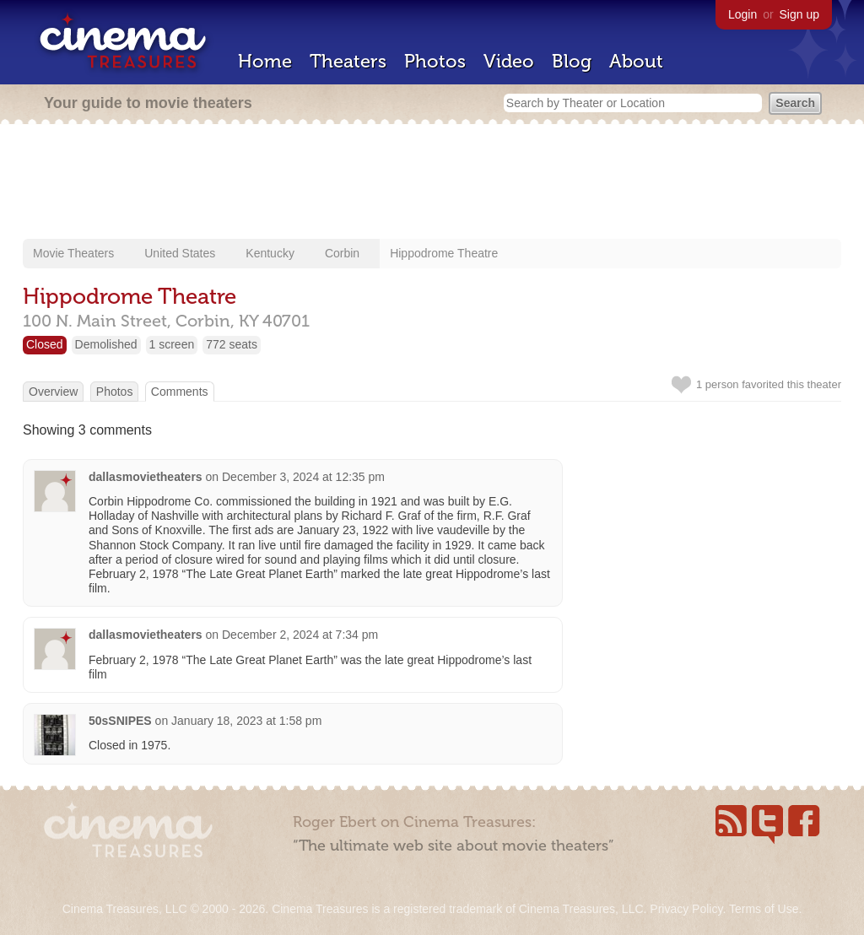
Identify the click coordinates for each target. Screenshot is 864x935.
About (636, 61)
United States (179, 253)
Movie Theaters (73, 253)
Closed (44, 344)
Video (508, 61)
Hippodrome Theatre (444, 253)
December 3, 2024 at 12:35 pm (303, 477)
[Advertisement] (432, 183)
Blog (571, 61)
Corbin (342, 253)
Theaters (348, 61)
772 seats (231, 344)
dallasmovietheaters (145, 477)
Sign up (799, 14)
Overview (53, 391)
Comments (179, 391)
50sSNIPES (120, 720)
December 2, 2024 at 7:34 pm (300, 634)
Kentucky (270, 253)
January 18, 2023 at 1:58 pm (246, 720)
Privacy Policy (686, 909)
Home (265, 61)
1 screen (172, 344)
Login (742, 14)
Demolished (106, 344)
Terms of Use (763, 909)
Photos (435, 61)
